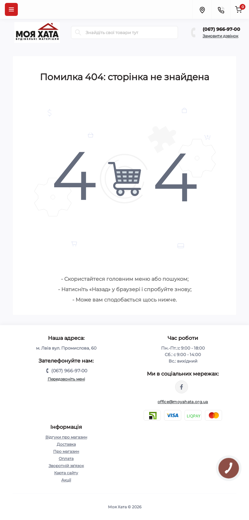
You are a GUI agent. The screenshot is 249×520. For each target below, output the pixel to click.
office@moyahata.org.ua (183, 401)
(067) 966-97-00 (221, 29)
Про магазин (66, 451)
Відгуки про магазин (66, 437)
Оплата (66, 458)
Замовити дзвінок (220, 35)
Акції (66, 479)
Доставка (66, 444)
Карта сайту (66, 472)
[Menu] (11, 9)
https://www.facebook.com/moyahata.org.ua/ (181, 387)
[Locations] (202, 9)
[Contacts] (220, 9)
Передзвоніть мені (66, 379)
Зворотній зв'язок (66, 465)
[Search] (78, 32)
